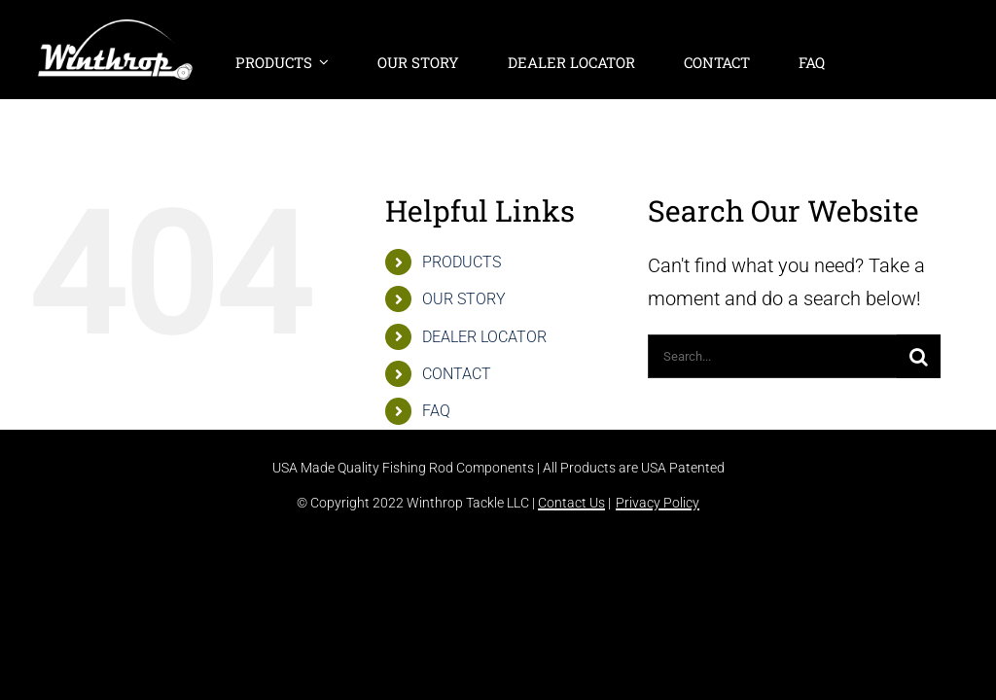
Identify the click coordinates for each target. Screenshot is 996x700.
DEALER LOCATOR (484, 337)
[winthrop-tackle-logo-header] (115, 29)
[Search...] (772, 356)
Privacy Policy (657, 502)
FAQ (436, 411)
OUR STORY (464, 299)
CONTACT (456, 374)
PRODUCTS (461, 262)
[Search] (919, 356)
